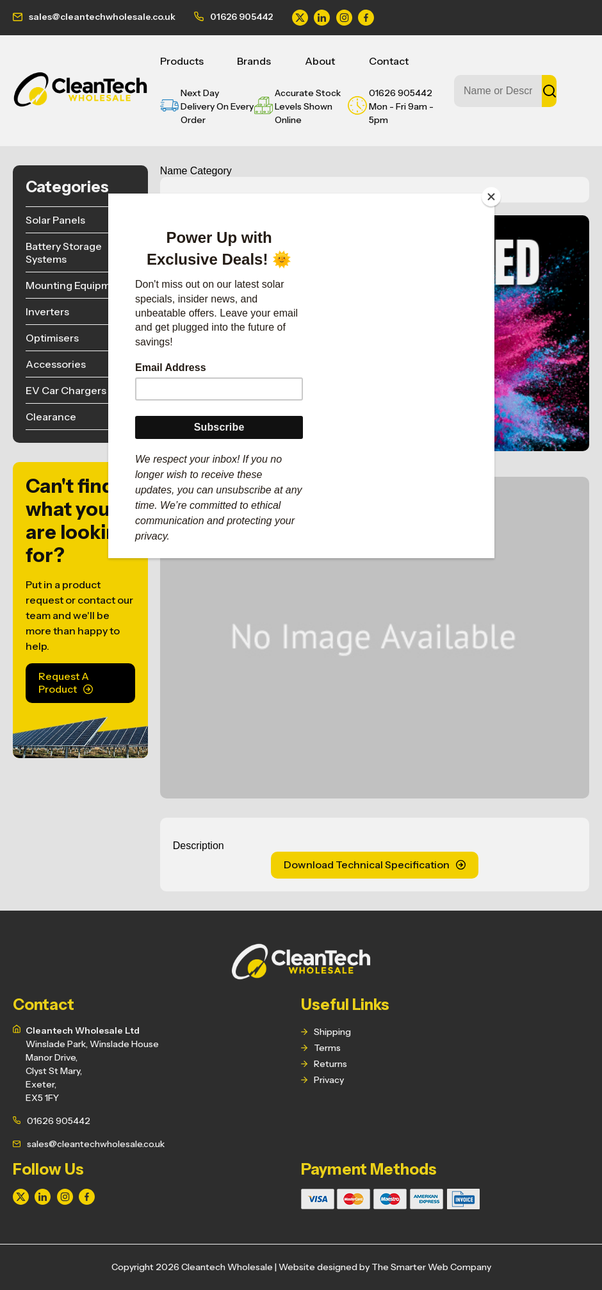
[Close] (491, 196)
